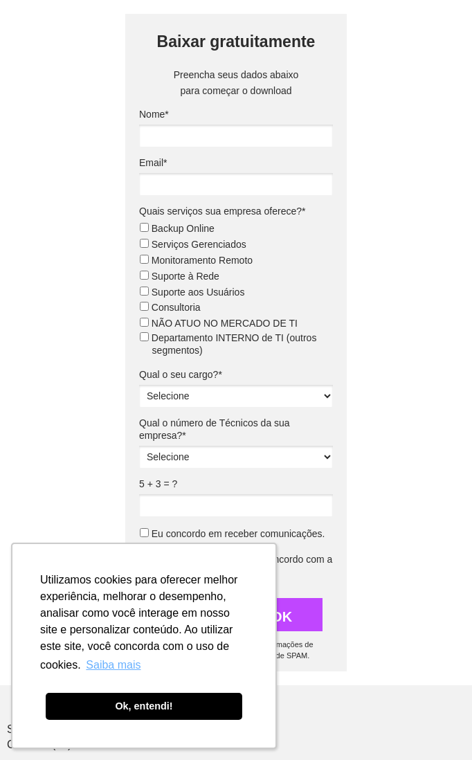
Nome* (154, 114)
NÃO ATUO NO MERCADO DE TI (219, 323)
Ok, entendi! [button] (143, 706)
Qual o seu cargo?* (180, 374)
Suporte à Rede (179, 276)
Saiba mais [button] (113, 665)
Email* (153, 162)
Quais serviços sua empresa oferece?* (222, 211)
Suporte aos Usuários (192, 292)
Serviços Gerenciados (193, 244)
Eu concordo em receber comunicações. (232, 533)
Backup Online (177, 228)
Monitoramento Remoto (196, 260)
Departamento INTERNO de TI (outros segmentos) (228, 344)
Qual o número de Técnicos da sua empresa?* (214, 429)
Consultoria (170, 307)
